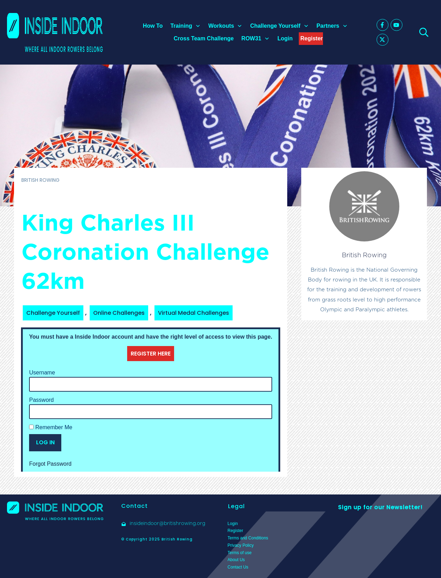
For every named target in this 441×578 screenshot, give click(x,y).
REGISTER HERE (151, 354)
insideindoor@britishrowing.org (167, 523)
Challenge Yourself (53, 313)
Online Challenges (119, 313)
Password (41, 400)
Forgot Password (50, 464)
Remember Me (50, 427)
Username (42, 373)
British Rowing (364, 255)
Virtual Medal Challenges (193, 313)
